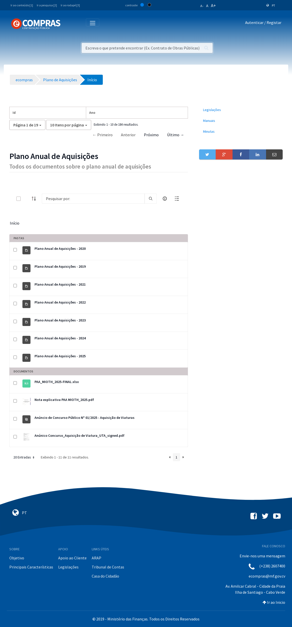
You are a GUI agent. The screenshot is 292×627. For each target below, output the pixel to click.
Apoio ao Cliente (72, 557)
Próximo (151, 134)
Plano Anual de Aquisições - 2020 (60, 248)
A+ (213, 5)
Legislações (68, 566)
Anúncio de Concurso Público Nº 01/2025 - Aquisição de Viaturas (85, 417)
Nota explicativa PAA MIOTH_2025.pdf (64, 399)
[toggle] (27, 198)
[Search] (93, 199)
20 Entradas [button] (24, 457)
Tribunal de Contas (108, 566)
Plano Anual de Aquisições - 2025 (60, 356)
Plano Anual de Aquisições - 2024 (60, 338)
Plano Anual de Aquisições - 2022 (60, 302)
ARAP (96, 557)
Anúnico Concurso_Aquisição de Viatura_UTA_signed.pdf (79, 435)
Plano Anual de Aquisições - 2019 (60, 266)
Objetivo (16, 557)
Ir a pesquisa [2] (47, 5)
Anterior (128, 134)
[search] (150, 198)
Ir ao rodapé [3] (70, 5)
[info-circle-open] (165, 199)
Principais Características (31, 566)
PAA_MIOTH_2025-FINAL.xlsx (57, 381)
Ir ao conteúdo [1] (22, 5)
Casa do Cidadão (105, 576)
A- (202, 6)
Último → (175, 134)
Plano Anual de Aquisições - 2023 (60, 320)
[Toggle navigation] (67, 23)
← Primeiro (102, 134)
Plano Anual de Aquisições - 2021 (60, 284)
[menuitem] (241, 110)
